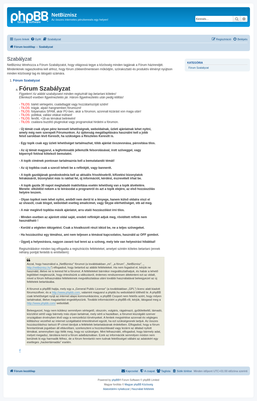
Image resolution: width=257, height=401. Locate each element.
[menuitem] (36, 39)
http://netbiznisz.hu (39, 267)
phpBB (115, 380)
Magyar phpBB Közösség (139, 384)
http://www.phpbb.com (66, 292)
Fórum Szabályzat (198, 67)
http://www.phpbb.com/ (41, 303)
